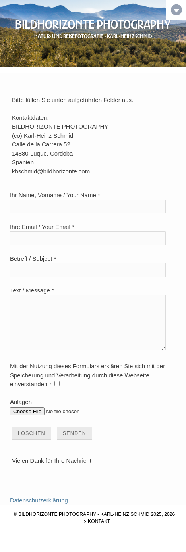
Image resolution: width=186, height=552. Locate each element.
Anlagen (21, 411)
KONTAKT (99, 531)
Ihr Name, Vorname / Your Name (53, 195)
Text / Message (30, 290)
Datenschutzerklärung (39, 509)
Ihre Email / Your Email (40, 226)
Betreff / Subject (31, 258)
